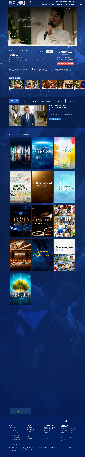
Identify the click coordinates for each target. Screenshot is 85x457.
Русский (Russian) (59, 449)
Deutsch (24, 447)
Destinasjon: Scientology (16, 434)
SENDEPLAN (59, 5)
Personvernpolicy (67, 453)
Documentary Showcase (16, 444)
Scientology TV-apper (49, 435)
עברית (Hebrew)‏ (67, 447)
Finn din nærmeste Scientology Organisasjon (19, 69)
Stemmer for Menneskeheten (17, 437)
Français (24, 450)
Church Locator (72, 430)
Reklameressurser (31, 438)
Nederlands (37, 449)
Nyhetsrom (30, 435)
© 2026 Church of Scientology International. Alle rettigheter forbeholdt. (20, 454)
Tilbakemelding (31, 436)
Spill (55, 119)
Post (49, 51)
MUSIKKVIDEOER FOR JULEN (19, 51)
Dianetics (62, 432)
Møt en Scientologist (15, 435)
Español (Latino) (44, 447)
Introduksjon (30, 431)
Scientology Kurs (72, 428)
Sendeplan (30, 427)
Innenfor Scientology (15, 432)
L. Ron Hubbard (64, 430)
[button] (83, 84)
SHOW (65, 5)
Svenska (69, 449)
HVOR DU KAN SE (49, 425)
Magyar (12, 449)
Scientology (63, 428)
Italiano (18, 449)
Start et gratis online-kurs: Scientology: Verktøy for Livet (62, 69)
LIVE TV (28, 425)
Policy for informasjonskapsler (56, 453)
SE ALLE (20, 411)
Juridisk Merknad (56, 455)
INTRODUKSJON (46, 5)
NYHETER (71, 5)
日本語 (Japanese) (27, 449)
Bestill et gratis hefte (40, 69)
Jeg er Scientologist (15, 442)
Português (50, 449)
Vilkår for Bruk (45, 453)
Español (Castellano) (55, 447)
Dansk (18, 447)
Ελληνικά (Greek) (32, 447)
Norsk (43, 449)
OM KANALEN (30, 429)
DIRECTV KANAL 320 (50, 427)
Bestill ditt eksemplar (65, 63)
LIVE (53, 5)
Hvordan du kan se (31, 433)
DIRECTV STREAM (49, 429)
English (12, 447)
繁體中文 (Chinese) (15, 450)
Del (41, 51)
